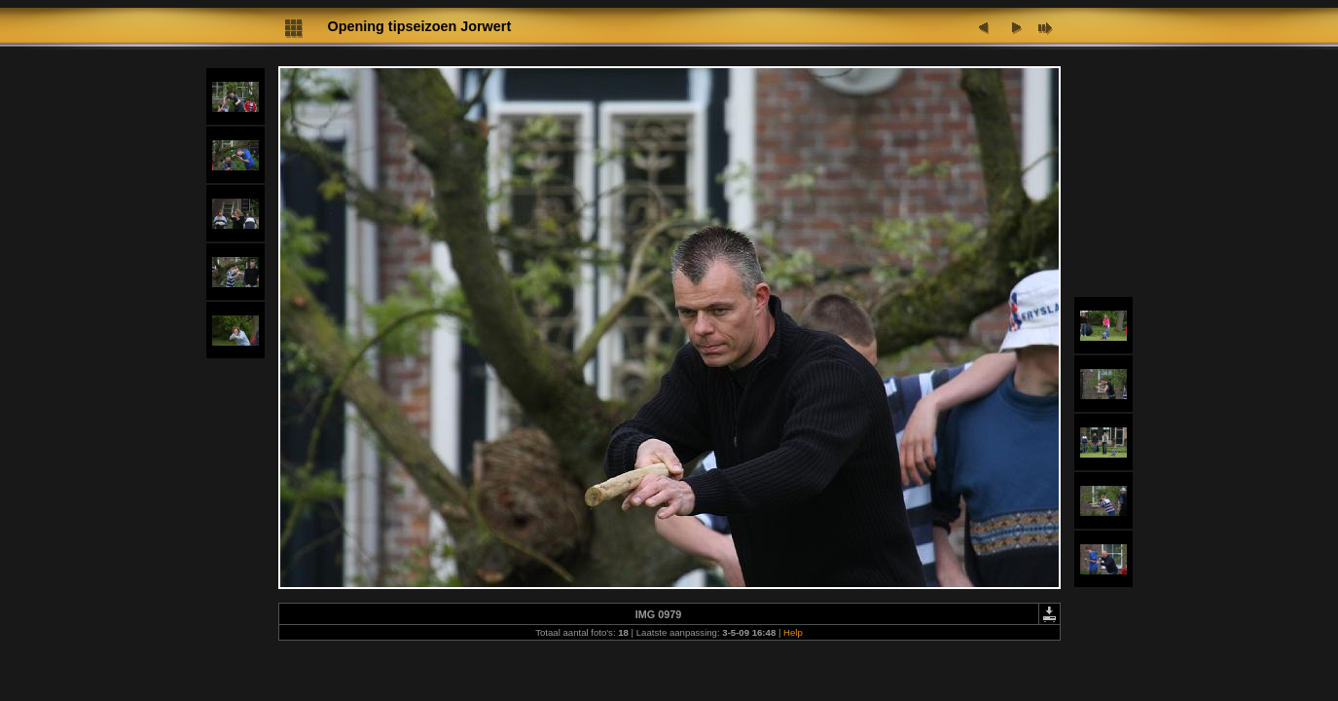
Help (793, 632)
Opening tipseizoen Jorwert (420, 26)
